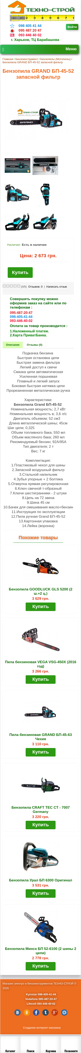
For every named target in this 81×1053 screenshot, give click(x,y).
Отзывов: (35, 286)
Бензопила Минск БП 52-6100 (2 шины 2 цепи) (40, 951)
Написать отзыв (56, 286)
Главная (8, 59)
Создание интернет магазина (42, 1027)
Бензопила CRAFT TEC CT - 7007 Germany (41, 809)
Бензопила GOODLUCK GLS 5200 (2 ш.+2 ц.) (40, 591)
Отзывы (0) (34, 344)
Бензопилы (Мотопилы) (55, 59)
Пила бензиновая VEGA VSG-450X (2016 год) (40, 664)
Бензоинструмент (26, 59)
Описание (13, 344)
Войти (72, 27)
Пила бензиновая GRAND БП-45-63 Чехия (40, 737)
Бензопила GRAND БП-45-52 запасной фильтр (33, 62)
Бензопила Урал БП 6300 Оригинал (40, 880)
